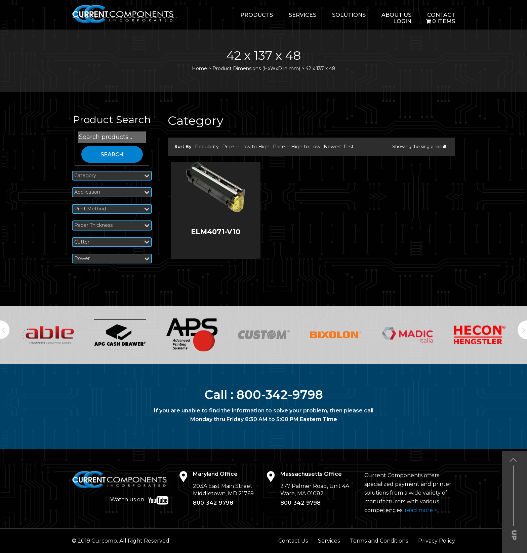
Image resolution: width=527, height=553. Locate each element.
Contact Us (293, 541)
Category (112, 175)
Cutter (112, 242)
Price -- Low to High (246, 147)
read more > (421, 510)
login (402, 21)
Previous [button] (4, 329)
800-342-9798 (280, 394)
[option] (48, 335)
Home (199, 68)
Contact (441, 15)
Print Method (112, 208)
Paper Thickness (112, 225)
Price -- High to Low (296, 147)
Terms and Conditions (379, 541)
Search (112, 154)
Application (112, 192)
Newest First (339, 147)
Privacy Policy (436, 541)
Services (302, 15)
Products (256, 15)
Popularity (207, 147)
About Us (396, 15)
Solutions (349, 15)
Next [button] (522, 329)
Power (112, 258)
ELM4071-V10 (215, 232)
